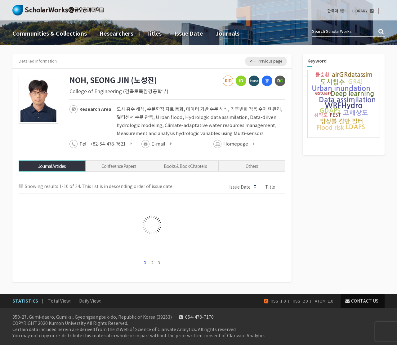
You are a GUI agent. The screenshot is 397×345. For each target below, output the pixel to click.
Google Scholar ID (267, 81)
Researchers (116, 33)
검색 (381, 32)
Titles (154, 33)
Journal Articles (52, 166)
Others (252, 166)
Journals (227, 33)
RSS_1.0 (278, 301)
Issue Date (188, 33)
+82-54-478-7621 (108, 144)
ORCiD (241, 81)
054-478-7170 (199, 317)
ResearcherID (228, 81)
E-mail (158, 144)
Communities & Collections (49, 33)
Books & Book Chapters (185, 166)
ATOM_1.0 (324, 301)
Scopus (254, 81)
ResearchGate (280, 81)
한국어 (332, 11)
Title (273, 187)
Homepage (235, 144)
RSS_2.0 (300, 301)
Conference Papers (118, 166)
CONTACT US (364, 301)
